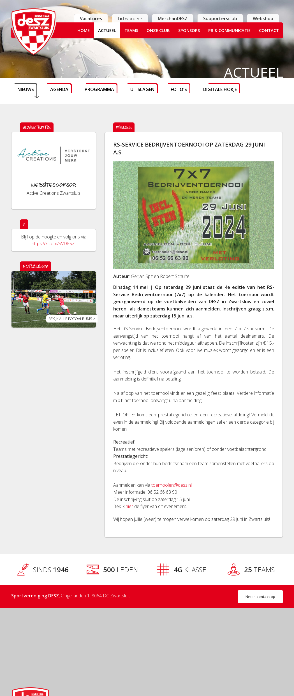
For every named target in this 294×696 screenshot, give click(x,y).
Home (83, 30)
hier (129, 506)
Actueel (107, 30)
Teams (131, 30)
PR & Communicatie (229, 30)
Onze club (158, 30)
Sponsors (189, 30)
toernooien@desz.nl (171, 485)
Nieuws (25, 89)
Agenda (59, 89)
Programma (99, 89)
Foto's (179, 89)
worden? (130, 18)
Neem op (260, 596)
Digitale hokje (220, 89)
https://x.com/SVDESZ (53, 243)
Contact (269, 30)
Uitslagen (142, 89)
